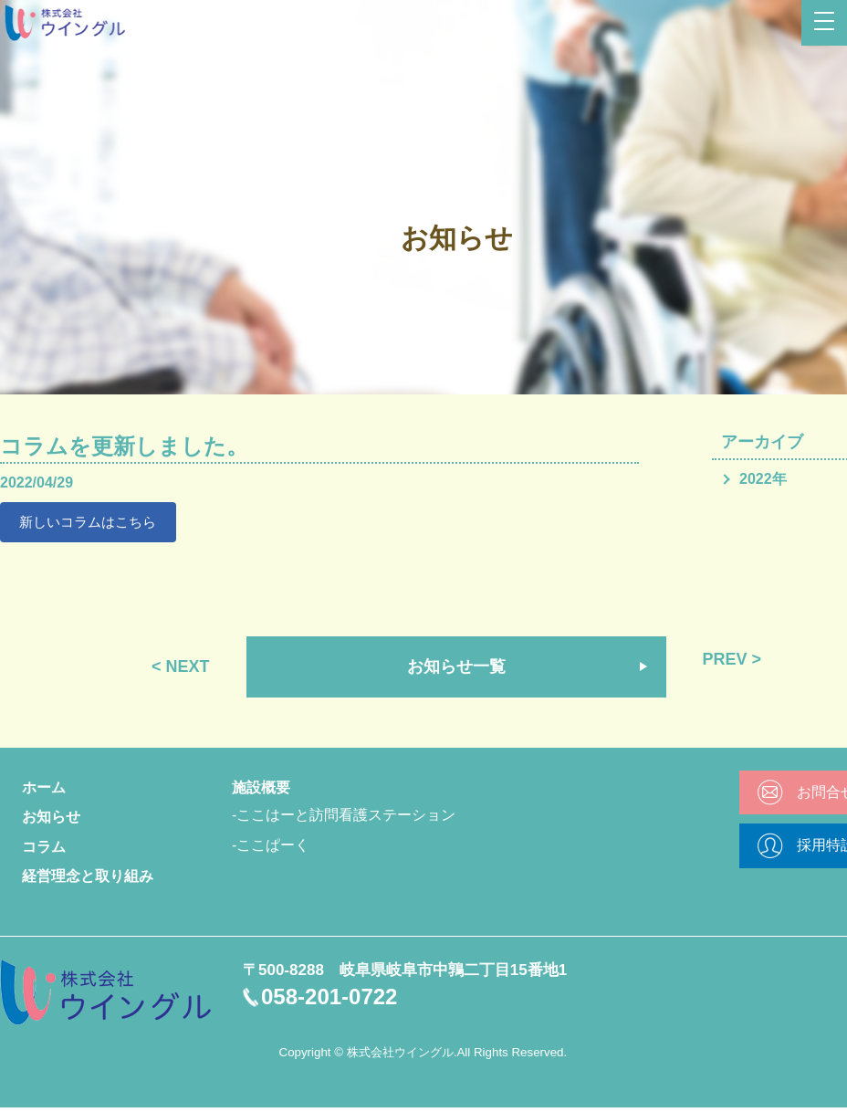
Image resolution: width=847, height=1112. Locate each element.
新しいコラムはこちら (94, 523)
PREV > (732, 663)
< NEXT (181, 670)
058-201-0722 (329, 1000)
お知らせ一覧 (456, 670)
